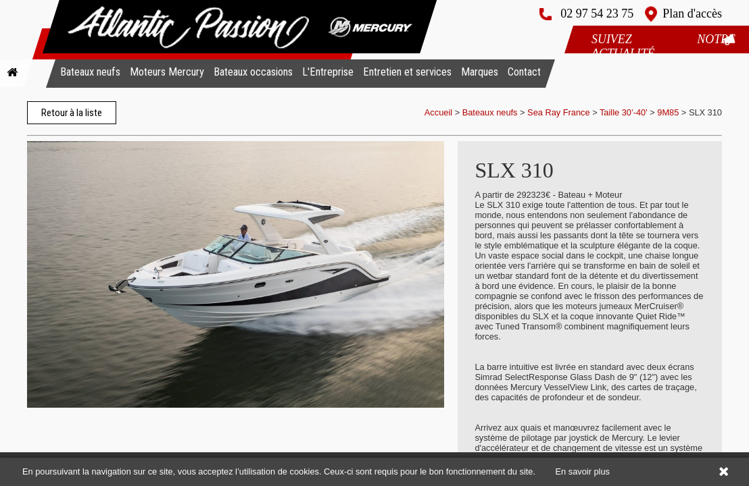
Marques (479, 71)
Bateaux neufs (90, 71)
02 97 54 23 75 (596, 13)
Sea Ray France (559, 112)
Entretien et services (407, 71)
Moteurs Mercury (167, 71)
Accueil (438, 112)
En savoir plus (583, 471)
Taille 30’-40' (624, 112)
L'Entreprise (328, 71)
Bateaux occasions (253, 71)
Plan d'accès (692, 13)
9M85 (668, 112)
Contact (524, 71)
